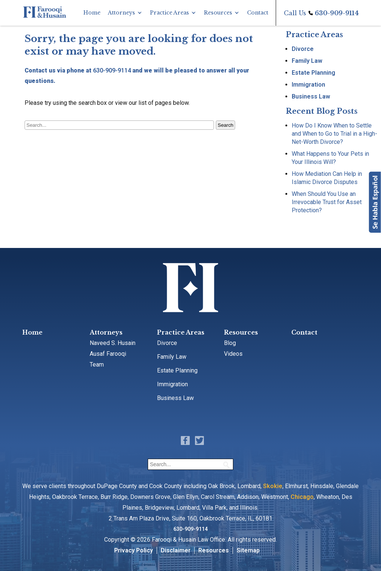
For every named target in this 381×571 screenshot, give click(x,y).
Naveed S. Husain (112, 342)
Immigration (308, 84)
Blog (230, 342)
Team (97, 364)
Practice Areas (169, 12)
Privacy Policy (133, 550)
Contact (257, 12)
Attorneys (121, 12)
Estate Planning (313, 72)
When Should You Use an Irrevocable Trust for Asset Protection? (327, 202)
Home (91, 12)
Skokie (272, 486)
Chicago (302, 496)
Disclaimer (175, 550)
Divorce (303, 48)
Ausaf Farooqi (108, 353)
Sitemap (248, 550)
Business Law (311, 96)
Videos (233, 353)
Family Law (307, 60)
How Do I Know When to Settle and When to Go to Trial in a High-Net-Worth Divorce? (334, 133)
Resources (218, 12)
